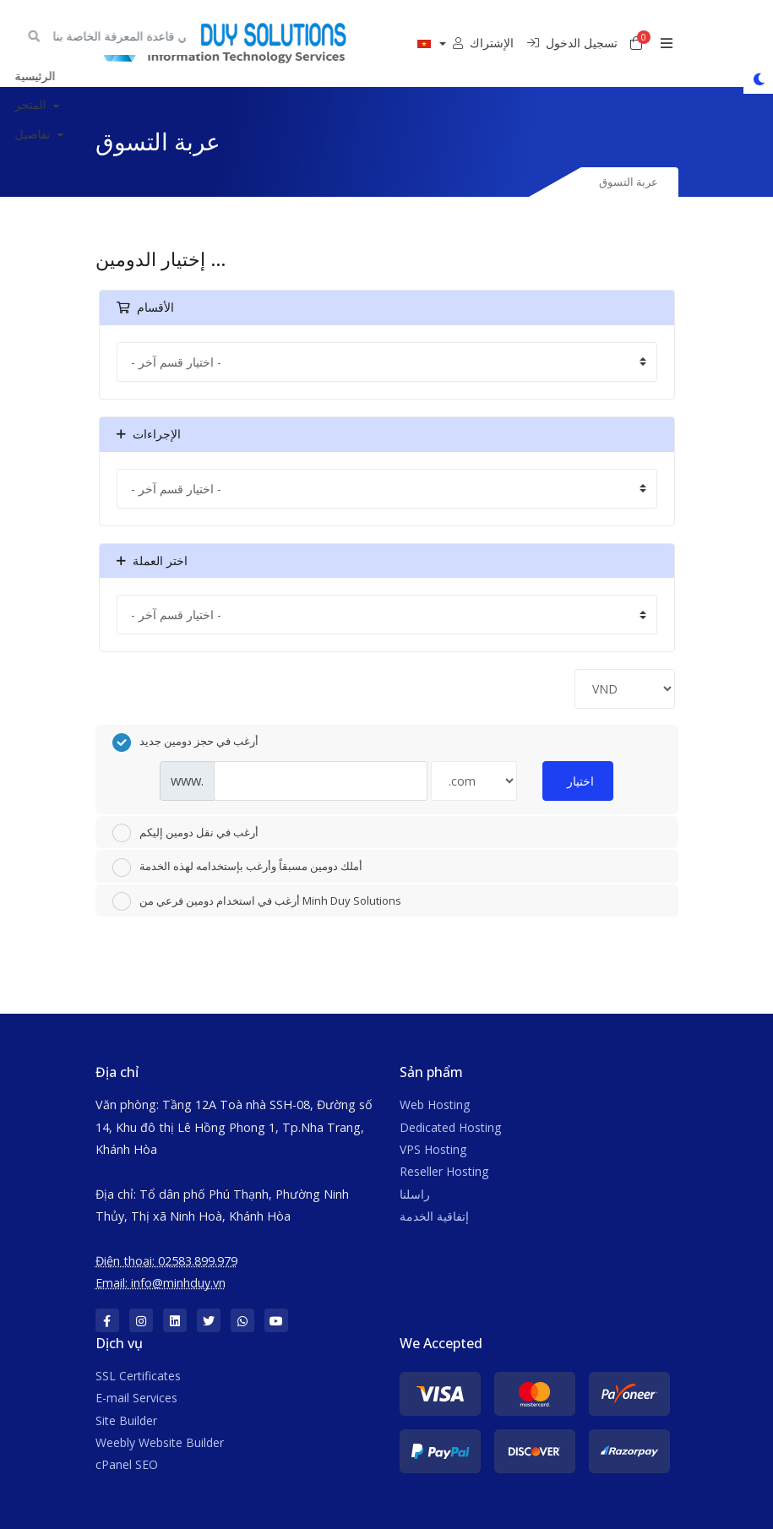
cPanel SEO (126, 1464)
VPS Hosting (433, 1149)
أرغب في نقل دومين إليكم (185, 833)
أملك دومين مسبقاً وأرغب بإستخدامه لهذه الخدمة (237, 867)
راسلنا (415, 1194)
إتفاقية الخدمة (434, 1216)
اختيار (580, 781)
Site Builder (126, 1420)
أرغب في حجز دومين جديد (185, 742)
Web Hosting (435, 1104)
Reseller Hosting (444, 1171)
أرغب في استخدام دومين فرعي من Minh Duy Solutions (256, 901)
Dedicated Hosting (450, 1127)
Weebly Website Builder (159, 1442)
